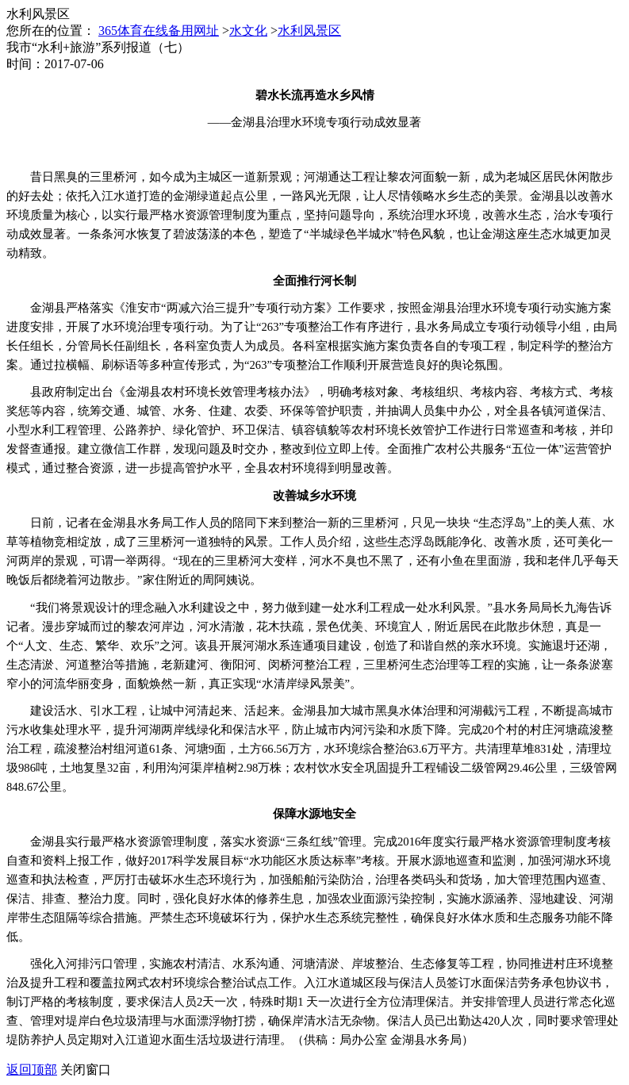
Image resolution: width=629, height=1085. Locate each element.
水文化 (248, 30)
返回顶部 (31, 1069)
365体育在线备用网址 (158, 30)
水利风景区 (309, 30)
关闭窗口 (85, 1069)
